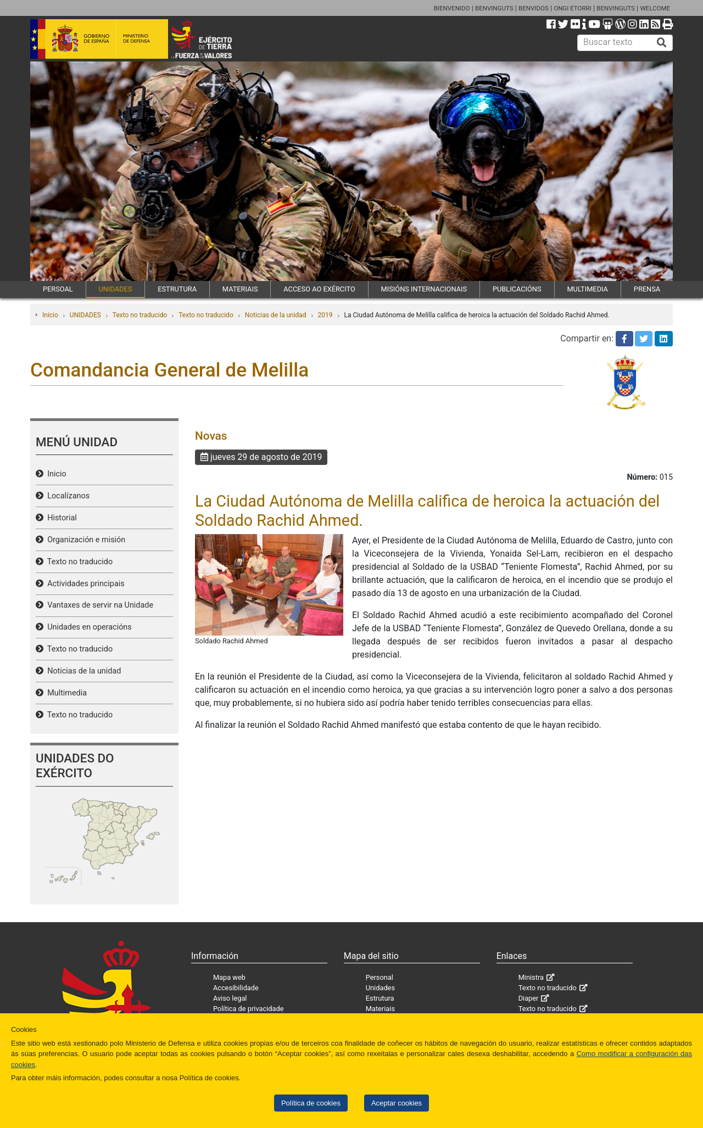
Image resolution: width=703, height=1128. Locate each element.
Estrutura (380, 998)
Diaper (528, 998)
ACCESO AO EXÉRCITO (319, 289)
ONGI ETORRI (573, 8)
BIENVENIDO (452, 8)
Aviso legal (230, 998)
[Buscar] (662, 42)
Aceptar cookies (396, 1103)
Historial (60, 518)
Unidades (380, 988)
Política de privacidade (248, 1008)
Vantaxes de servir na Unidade (98, 605)
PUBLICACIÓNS (517, 289)
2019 (325, 315)
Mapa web (229, 977)
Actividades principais (84, 583)
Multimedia (65, 693)
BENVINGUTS (494, 8)
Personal (379, 977)
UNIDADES (115, 289)
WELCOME (655, 8)
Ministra (531, 977)
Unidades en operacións (87, 627)
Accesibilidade (236, 988)
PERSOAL (58, 289)
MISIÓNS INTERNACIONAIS (424, 289)
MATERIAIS (240, 289)
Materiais (380, 1008)
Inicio (50, 315)
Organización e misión (84, 540)
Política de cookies (311, 1103)
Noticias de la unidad (275, 315)
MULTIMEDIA (587, 289)
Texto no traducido (140, 315)
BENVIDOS (533, 8)
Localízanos (66, 496)
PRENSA (647, 289)
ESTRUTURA (177, 289)
